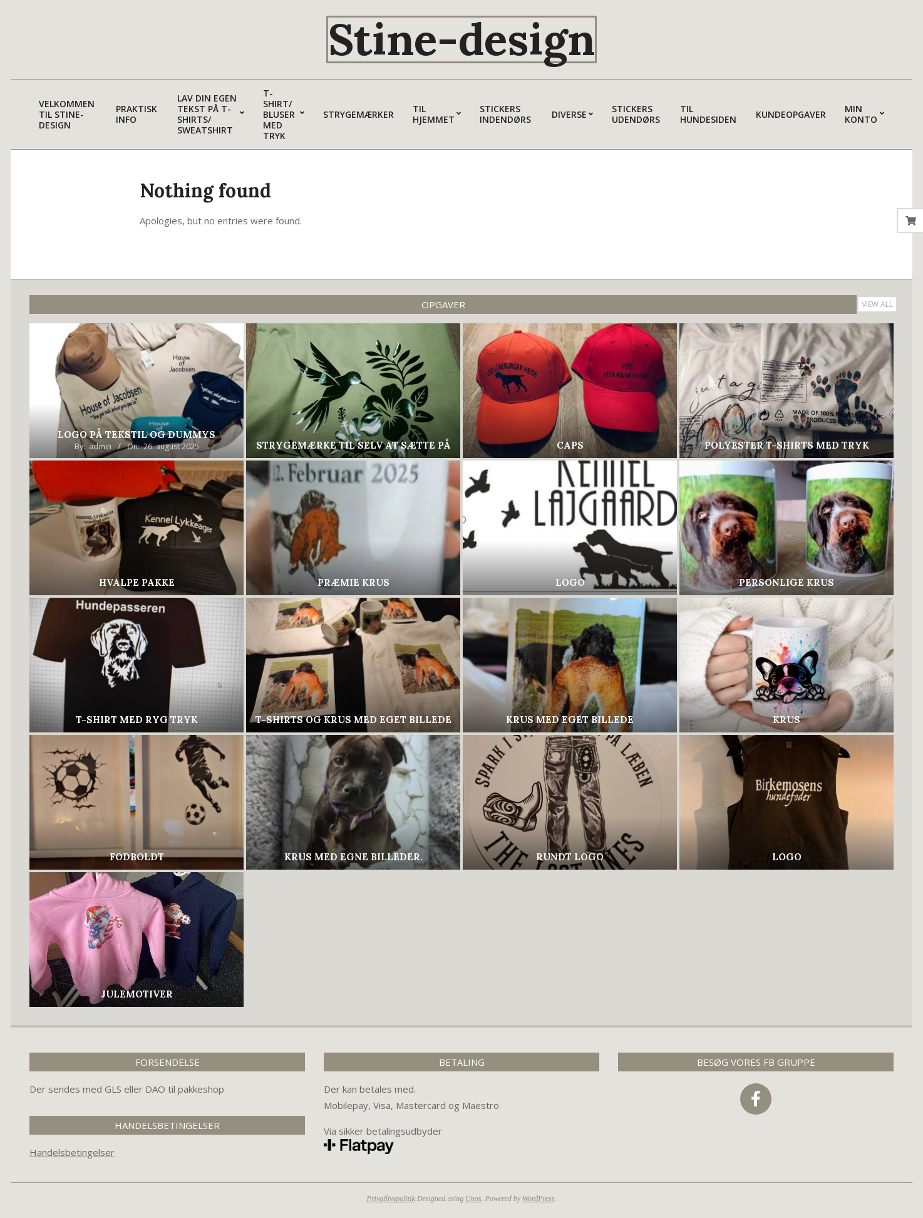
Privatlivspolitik (391, 1198)
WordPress (538, 1198)
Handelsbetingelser (72, 1152)
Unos (473, 1198)
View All (877, 304)
